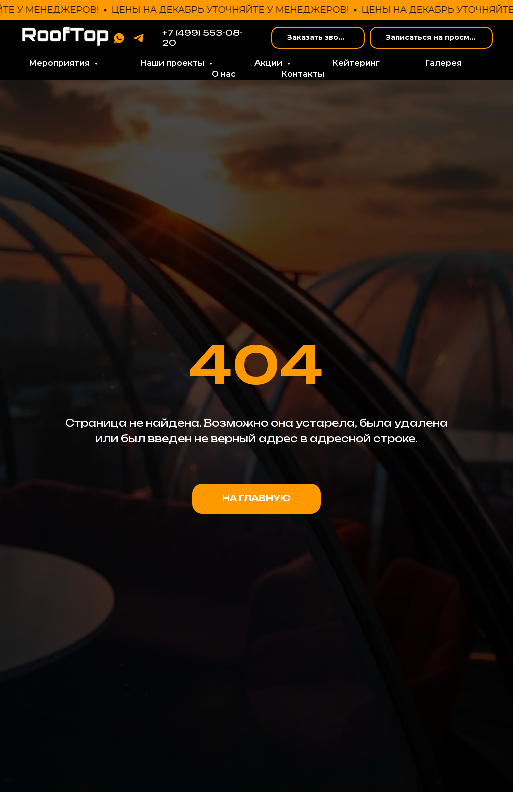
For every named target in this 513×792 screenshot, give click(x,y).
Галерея (443, 63)
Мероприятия (60, 63)
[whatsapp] (119, 38)
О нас (224, 74)
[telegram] (138, 38)
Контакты (302, 74)
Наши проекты (173, 63)
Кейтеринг (356, 63)
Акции (269, 63)
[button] (318, 38)
